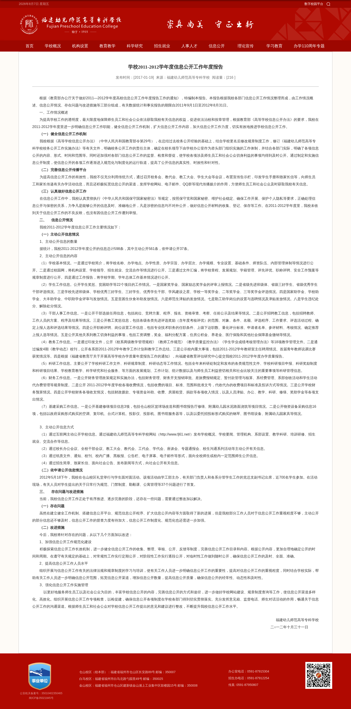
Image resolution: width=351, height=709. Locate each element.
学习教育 (274, 46)
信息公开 (217, 46)
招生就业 (162, 46)
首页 (30, 46)
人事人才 (189, 46)
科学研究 (135, 46)
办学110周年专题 (309, 46)
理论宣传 (246, 46)
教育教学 (107, 46)
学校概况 (53, 46)
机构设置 (80, 46)
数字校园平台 (313, 4)
